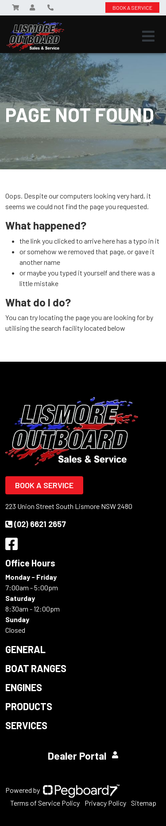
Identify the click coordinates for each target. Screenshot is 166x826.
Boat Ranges (35, 668)
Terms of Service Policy (45, 803)
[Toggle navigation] (148, 36)
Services (26, 725)
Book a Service (44, 485)
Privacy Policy (105, 803)
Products (28, 706)
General (25, 649)
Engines (23, 687)
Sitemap (143, 803)
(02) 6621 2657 (35, 524)
